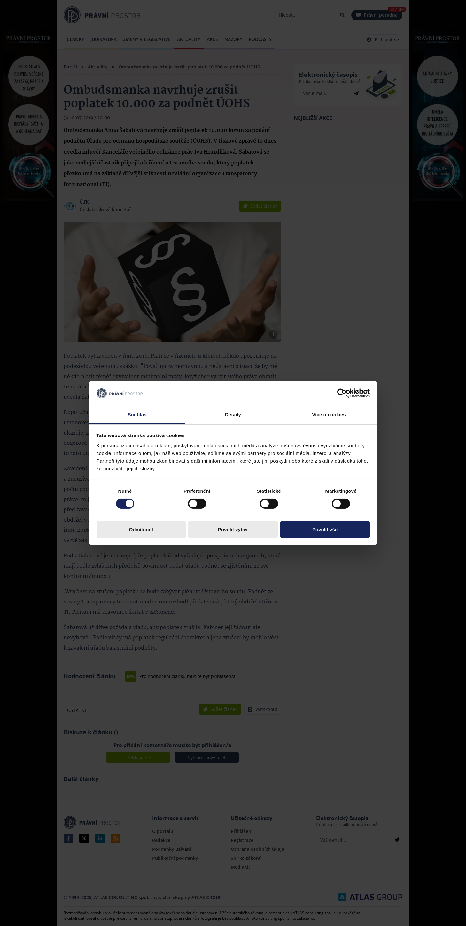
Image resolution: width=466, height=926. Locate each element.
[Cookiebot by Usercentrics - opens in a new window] (342, 393)
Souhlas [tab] (137, 414)
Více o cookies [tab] (329, 414)
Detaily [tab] (233, 414)
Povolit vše (325, 529)
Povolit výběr (233, 529)
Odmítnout (141, 529)
